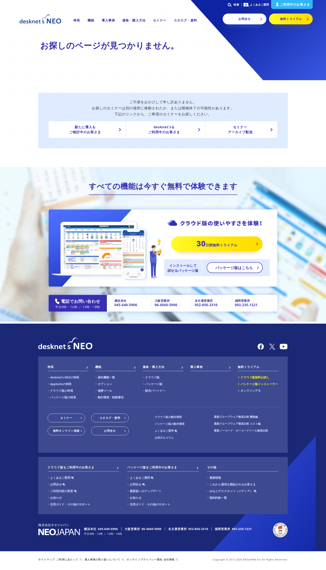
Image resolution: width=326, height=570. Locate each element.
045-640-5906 (126, 305)
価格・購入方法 (134, 20)
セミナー (159, 20)
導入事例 (108, 20)
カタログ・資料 (185, 20)
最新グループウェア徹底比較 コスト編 (237, 423)
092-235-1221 (246, 305)
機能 (91, 20)
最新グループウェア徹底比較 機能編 (236, 417)
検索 (232, 4)
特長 (76, 20)
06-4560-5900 (166, 305)
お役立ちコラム (164, 437)
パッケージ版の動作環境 (169, 424)
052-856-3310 (206, 305)
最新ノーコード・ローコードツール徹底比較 (241, 430)
